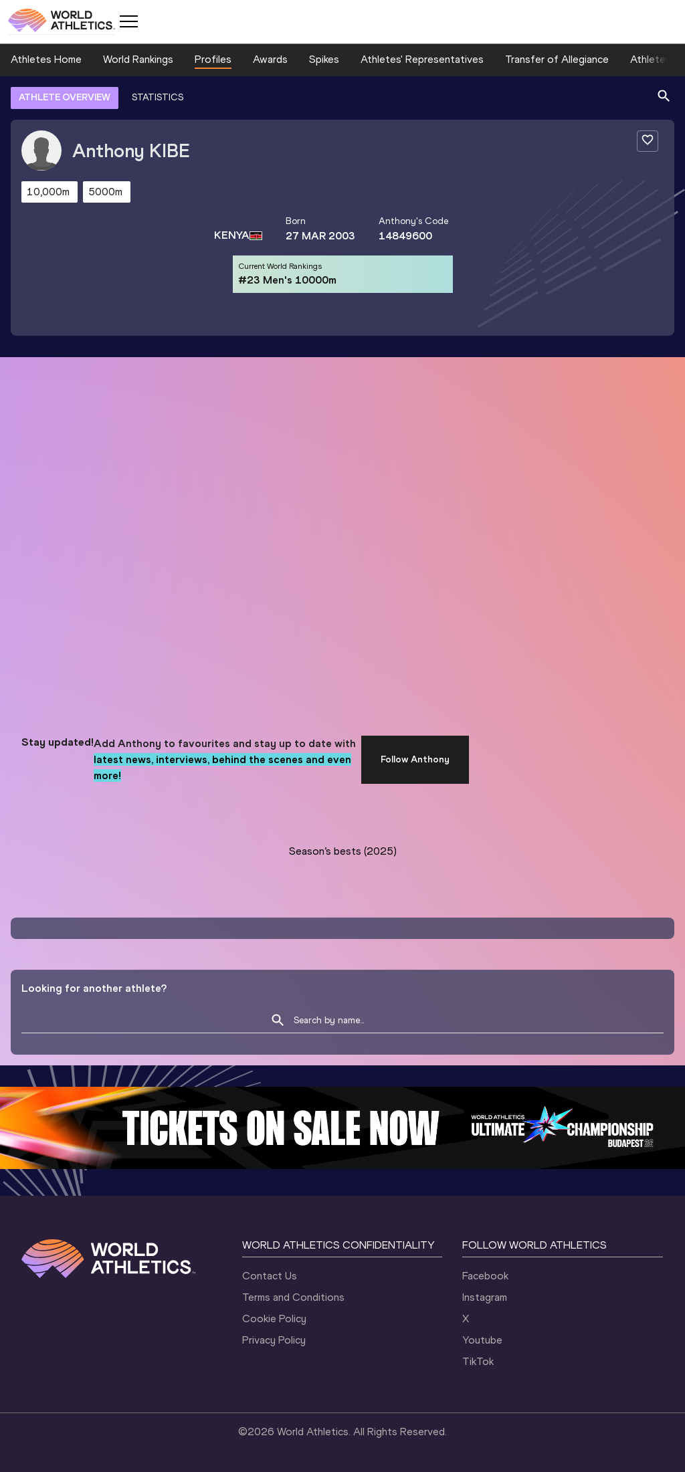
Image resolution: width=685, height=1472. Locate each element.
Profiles (213, 59)
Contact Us (269, 1275)
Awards (270, 59)
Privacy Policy (274, 1340)
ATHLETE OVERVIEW (64, 97)
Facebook (485, 1275)
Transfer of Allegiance (557, 59)
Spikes (324, 59)
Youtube (482, 1340)
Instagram (484, 1297)
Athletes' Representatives (422, 59)
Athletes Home (46, 59)
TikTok (478, 1361)
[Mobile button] (128, 21)
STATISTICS (157, 97)
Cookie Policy (274, 1318)
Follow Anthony (415, 759)
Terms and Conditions (293, 1297)
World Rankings (138, 59)
